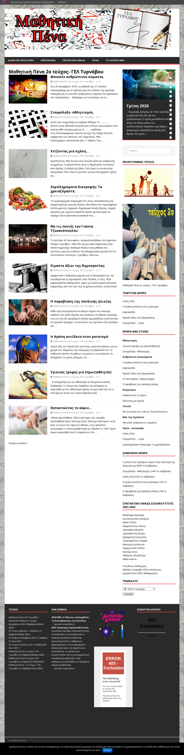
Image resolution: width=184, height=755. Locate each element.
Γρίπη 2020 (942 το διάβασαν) (139, 476)
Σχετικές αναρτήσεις (64, 624)
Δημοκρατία (129, 312)
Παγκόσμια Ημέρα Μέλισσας (73, 627)
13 (170, 128)
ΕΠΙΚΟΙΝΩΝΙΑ (49, 60)
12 (170, 124)
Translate (128, 594)
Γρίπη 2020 (129, 301)
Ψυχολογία (129, 390)
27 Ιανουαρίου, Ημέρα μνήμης (139, 379)
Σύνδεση (62, 2)
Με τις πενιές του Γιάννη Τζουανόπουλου (71, 228)
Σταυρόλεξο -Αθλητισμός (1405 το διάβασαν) (147, 471)
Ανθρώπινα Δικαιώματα (137, 357)
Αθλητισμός (130, 340)
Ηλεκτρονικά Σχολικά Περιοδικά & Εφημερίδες (32, 2)
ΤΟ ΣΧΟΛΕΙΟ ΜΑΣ (119, 60)
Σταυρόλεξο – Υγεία (133, 323)
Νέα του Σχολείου (133, 417)
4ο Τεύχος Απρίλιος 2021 (21, 644)
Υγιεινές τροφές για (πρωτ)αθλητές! (81, 372)
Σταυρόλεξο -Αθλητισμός (71, 112)
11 (170, 119)
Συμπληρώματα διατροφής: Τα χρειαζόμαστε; (76, 189)
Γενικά (127, 406)
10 (170, 114)
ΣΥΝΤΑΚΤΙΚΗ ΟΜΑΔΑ (76, 60)
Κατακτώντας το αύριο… (71, 408)
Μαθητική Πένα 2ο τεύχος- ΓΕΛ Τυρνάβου (56, 72)
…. (108, 97)
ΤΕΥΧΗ (98, 60)
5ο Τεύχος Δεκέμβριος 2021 (22, 637)
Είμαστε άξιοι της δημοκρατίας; (77, 266)
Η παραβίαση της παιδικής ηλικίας (80, 301)
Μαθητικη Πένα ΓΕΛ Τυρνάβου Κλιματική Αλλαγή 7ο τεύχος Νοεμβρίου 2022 (24, 621)
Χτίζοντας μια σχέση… (69, 151)
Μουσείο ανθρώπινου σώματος (77, 77)
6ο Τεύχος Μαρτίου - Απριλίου (24, 631)
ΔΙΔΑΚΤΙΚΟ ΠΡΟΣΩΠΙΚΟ (21, 60)
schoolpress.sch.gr (17, 740)
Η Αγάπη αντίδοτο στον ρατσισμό (79, 336)
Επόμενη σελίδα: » (18, 443)
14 (170, 133)
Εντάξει (107, 750)
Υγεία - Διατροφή (133, 428)
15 (170, 137)
